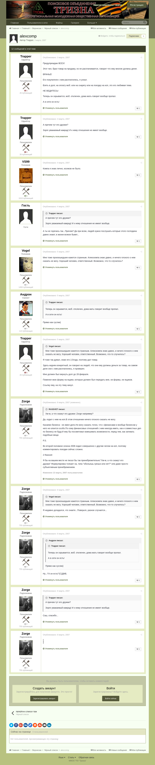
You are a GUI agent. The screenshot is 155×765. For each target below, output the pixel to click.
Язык (61, 757)
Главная (15, 23)
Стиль (72, 757)
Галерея (75, 23)
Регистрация (136, 5)
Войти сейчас (110, 698)
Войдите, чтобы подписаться (113, 36)
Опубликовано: (56, 57)
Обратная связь (86, 757)
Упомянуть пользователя (55, 108)
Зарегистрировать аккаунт (44, 698)
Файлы (59, 23)
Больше (92, 23)
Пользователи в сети (37, 23)
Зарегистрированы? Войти (108, 5)
